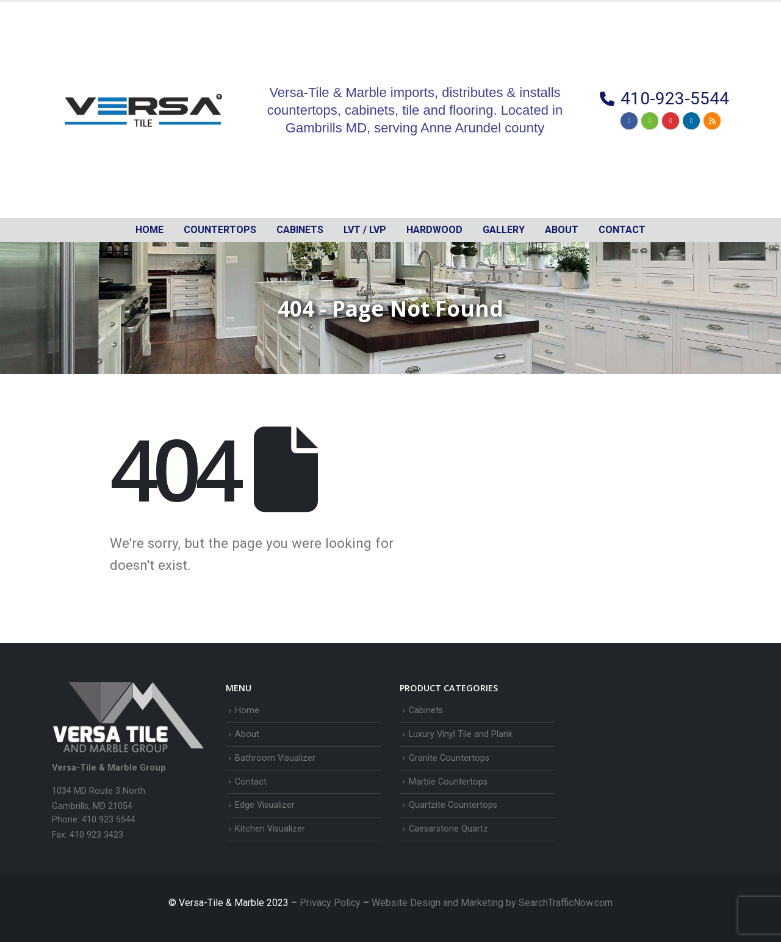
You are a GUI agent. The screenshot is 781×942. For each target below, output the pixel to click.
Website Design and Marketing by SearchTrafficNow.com (492, 902)
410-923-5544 (675, 98)
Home (149, 229)
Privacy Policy (331, 902)
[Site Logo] (143, 109)
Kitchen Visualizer (270, 829)
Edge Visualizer (265, 805)
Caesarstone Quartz (448, 829)
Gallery (504, 229)
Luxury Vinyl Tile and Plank (461, 734)
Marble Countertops (448, 782)
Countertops (220, 229)
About (561, 229)
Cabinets (426, 710)
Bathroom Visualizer (275, 758)
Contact (622, 229)
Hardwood (434, 229)
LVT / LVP (365, 229)
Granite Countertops (449, 758)
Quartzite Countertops (453, 805)
